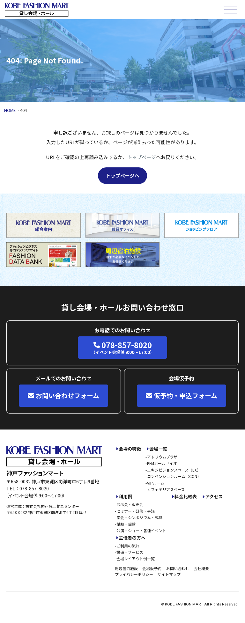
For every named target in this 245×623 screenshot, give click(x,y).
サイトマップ (169, 574)
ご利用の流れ (127, 545)
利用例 (125, 497)
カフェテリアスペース (166, 489)
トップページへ (122, 175)
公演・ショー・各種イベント (141, 530)
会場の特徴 (130, 449)
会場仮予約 (151, 568)
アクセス (214, 497)
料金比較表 (185, 497)
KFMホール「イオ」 (164, 463)
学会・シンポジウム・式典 (139, 517)
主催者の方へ (132, 538)
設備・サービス (129, 552)
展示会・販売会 (129, 504)
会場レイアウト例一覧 (135, 558)
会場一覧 (158, 449)
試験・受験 (126, 524)
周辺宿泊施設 (126, 568)
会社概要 (201, 568)
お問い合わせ (177, 568)
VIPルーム (155, 483)
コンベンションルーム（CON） (174, 476)
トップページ (141, 157)
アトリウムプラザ (162, 456)
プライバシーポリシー (134, 574)
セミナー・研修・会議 (135, 511)
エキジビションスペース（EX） (174, 470)
